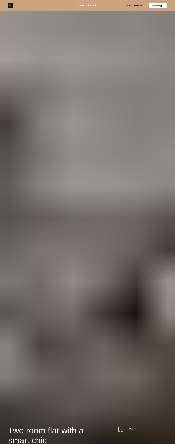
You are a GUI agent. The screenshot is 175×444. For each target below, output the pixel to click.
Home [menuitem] (81, 5)
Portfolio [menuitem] (92, 5)
